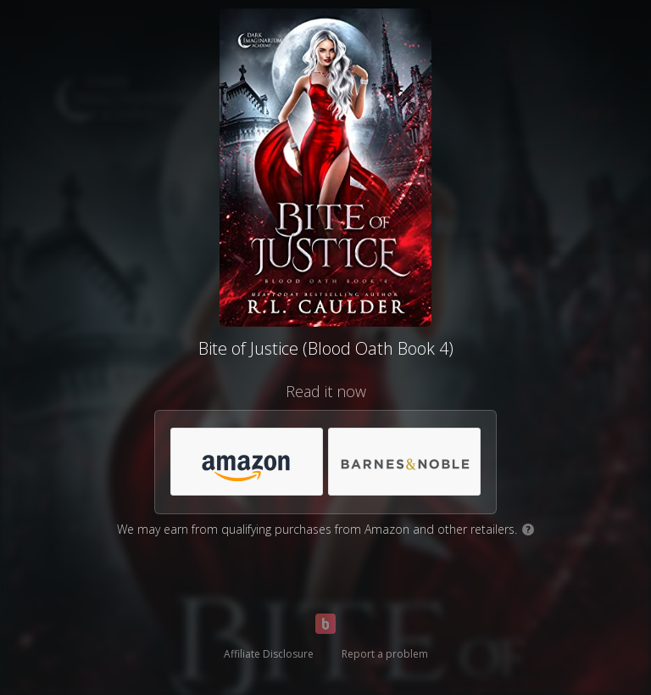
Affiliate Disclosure (269, 654)
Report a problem (385, 654)
